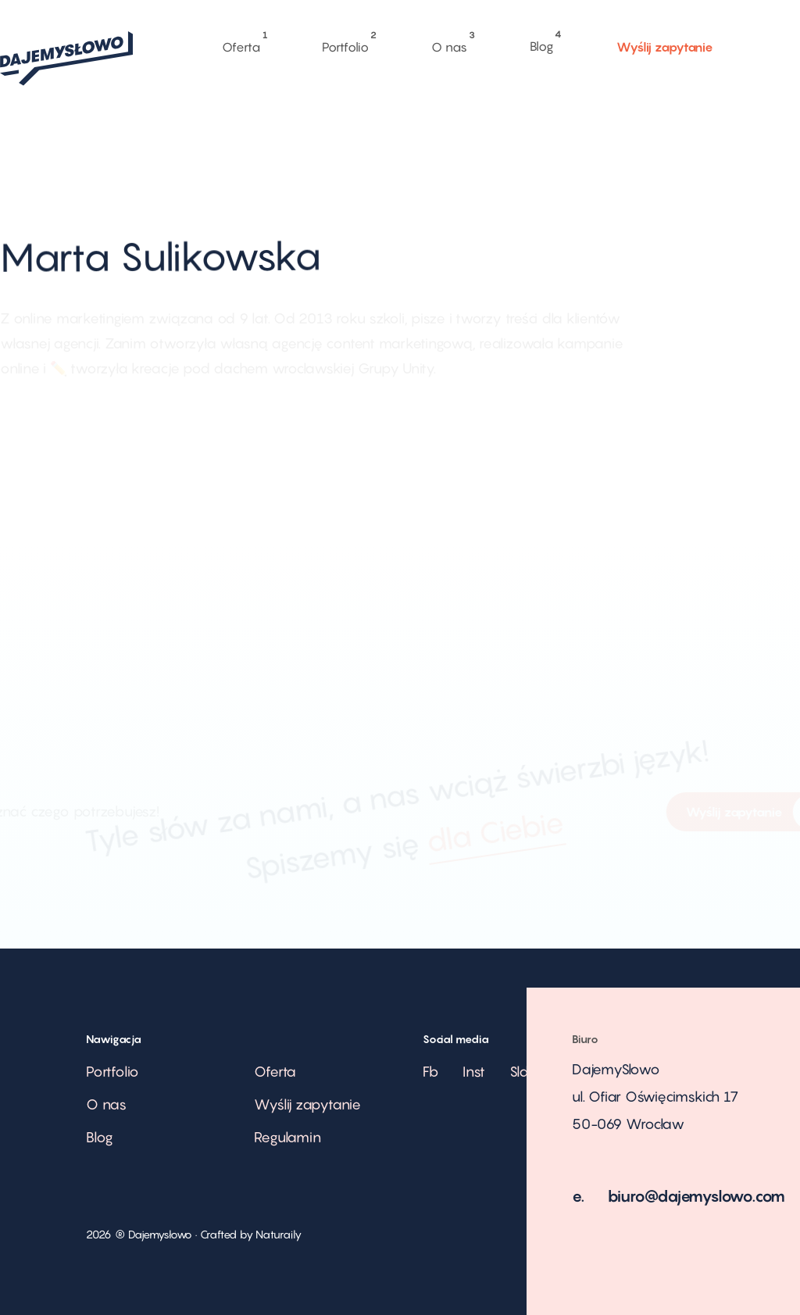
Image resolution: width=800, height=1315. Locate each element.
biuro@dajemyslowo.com (697, 1196)
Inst (473, 1071)
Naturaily (278, 1234)
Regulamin (287, 1137)
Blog (542, 38)
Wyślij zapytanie (664, 45)
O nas (448, 42)
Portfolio (345, 43)
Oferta (240, 43)
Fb (431, 1071)
